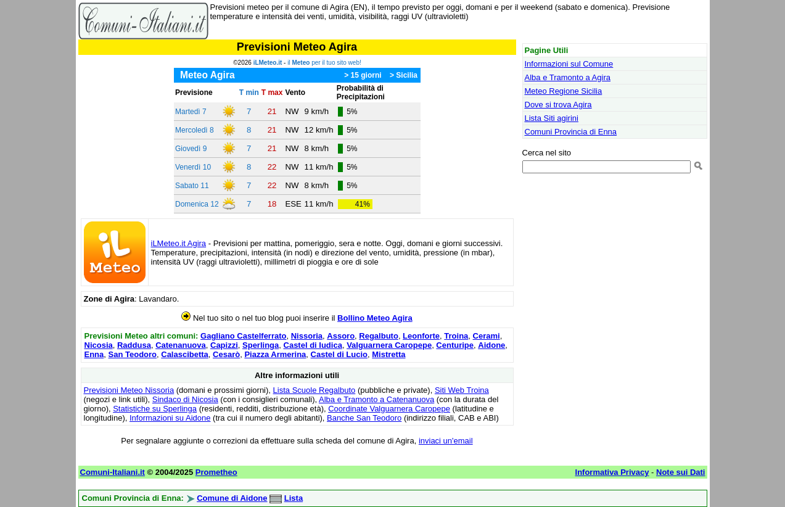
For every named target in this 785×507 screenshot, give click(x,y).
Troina (456, 335)
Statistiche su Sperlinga (155, 408)
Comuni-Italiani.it (112, 472)
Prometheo (216, 472)
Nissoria (307, 335)
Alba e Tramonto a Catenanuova (376, 399)
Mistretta (388, 354)
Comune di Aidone (232, 498)
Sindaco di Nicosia (185, 399)
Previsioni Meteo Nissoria (129, 390)
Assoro (341, 335)
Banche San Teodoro (364, 417)
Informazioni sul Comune (569, 63)
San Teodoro (133, 354)
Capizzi (224, 345)
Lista (293, 498)
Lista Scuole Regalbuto (314, 390)
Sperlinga (260, 345)
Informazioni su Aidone (170, 417)
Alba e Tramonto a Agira (567, 77)
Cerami (486, 335)
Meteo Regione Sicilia (563, 91)
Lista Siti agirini (551, 118)
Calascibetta (184, 354)
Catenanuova (180, 345)
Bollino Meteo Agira (375, 318)
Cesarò (226, 354)
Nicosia (98, 345)
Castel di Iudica (313, 345)
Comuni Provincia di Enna (571, 131)
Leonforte (421, 335)
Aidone (491, 345)
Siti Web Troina (462, 390)
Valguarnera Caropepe (389, 345)
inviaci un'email (446, 440)
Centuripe (455, 345)
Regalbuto (378, 335)
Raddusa (134, 345)
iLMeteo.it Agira (179, 243)
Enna (94, 354)
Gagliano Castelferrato (243, 335)
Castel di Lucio (339, 354)
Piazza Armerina (275, 354)
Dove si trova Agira (558, 104)
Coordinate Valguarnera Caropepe (389, 408)
